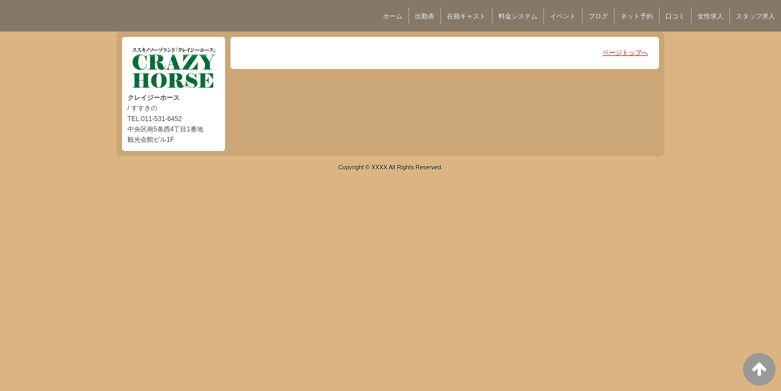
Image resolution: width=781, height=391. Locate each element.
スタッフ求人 (755, 16)
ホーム (392, 16)
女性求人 (710, 16)
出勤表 (424, 16)
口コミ (675, 16)
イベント (563, 16)
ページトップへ (625, 52)
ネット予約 (636, 16)
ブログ (598, 16)
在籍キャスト (466, 16)
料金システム (517, 16)
